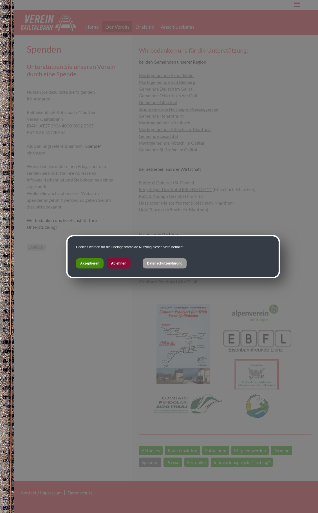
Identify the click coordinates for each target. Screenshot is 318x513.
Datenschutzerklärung (164, 263)
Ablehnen (118, 263)
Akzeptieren (89, 263)
